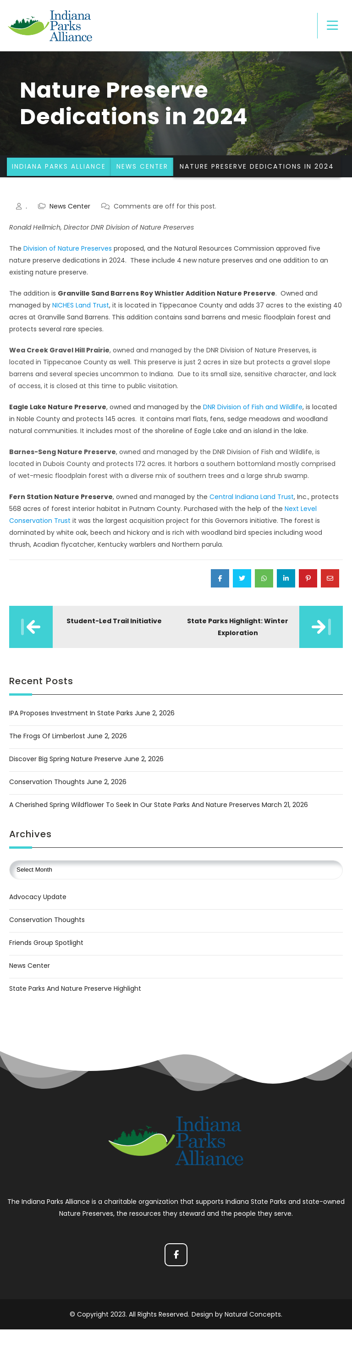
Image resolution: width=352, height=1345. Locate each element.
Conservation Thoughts (47, 799)
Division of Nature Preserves (67, 266)
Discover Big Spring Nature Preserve (65, 776)
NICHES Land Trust (80, 323)
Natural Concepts (253, 1329)
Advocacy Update (37, 914)
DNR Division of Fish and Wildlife (252, 424)
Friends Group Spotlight (46, 960)
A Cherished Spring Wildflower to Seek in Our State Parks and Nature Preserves (134, 822)
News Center (70, 224)
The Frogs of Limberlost (47, 753)
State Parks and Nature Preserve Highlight (75, 1006)
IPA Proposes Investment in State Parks (71, 731)
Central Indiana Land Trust (251, 514)
